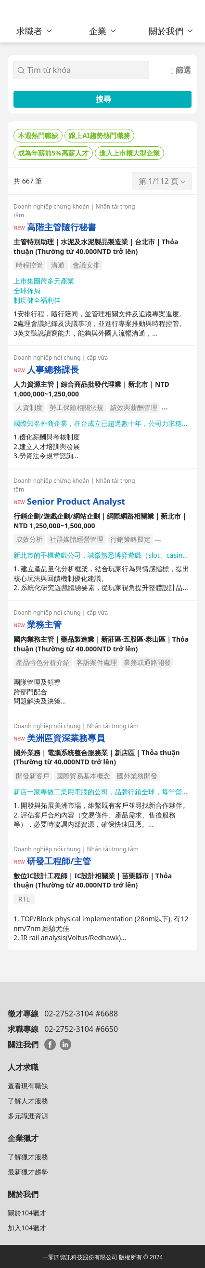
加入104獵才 (27, 1227)
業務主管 (44, 624)
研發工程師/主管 (59, 861)
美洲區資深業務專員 (66, 738)
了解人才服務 (28, 1100)
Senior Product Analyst (76, 501)
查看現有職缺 (28, 1085)
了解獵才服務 (28, 1156)
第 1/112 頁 (163, 181)
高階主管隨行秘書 (61, 227)
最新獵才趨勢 (28, 1171)
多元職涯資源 (28, 1115)
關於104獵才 (27, 1212)
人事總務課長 (53, 369)
